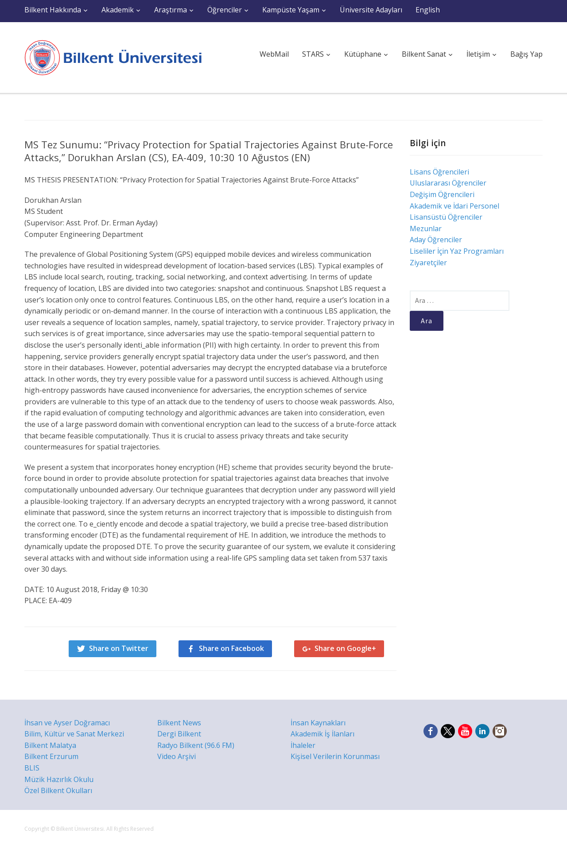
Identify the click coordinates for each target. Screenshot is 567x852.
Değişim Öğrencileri (442, 194)
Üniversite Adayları (371, 10)
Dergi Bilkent (179, 734)
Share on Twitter (118, 648)
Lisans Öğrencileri (439, 172)
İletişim (478, 54)
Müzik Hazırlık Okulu (58, 779)
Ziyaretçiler (428, 262)
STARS (313, 54)
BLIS (31, 768)
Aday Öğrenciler (436, 239)
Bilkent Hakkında (52, 10)
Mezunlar (426, 228)
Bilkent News (179, 723)
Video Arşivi (176, 756)
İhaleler (303, 745)
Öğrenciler (224, 10)
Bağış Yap (526, 54)
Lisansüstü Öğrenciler (446, 217)
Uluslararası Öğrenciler (448, 183)
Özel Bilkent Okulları (58, 790)
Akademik (117, 10)
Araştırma (170, 10)
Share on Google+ (345, 648)
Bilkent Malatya (50, 745)
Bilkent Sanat (424, 54)
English (428, 10)
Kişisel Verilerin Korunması (335, 756)
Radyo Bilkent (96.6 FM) (195, 745)
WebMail (274, 54)
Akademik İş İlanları (322, 734)
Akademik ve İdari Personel (454, 206)
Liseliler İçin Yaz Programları (457, 251)
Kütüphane (362, 54)
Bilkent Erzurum (51, 756)
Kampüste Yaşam (290, 10)
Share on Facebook (231, 648)
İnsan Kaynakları (318, 723)
